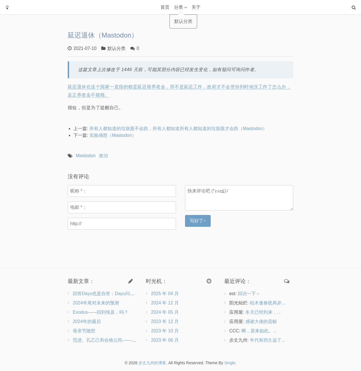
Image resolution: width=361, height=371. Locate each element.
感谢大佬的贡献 (261, 321)
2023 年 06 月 (165, 340)
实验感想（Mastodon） (112, 135)
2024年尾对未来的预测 (96, 302)
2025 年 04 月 (165, 293)
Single (229, 363)
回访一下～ (249, 293)
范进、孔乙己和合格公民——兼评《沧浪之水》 (120, 340)
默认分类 (116, 48)
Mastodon (86, 155)
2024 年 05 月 (165, 312)
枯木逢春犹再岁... (267, 302)
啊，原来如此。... (259, 330)
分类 (178, 7)
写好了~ (198, 220)
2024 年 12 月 (165, 302)
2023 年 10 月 (165, 330)
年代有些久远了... (267, 340)
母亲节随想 (84, 330)
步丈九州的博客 (152, 363)
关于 (196, 7)
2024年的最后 (87, 321)
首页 (165, 7)
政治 (103, 155)
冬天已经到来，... (263, 312)
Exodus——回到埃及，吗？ (100, 312)
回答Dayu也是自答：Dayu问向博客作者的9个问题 (123, 293)
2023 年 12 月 (165, 321)
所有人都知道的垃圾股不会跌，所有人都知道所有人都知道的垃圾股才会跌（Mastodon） (178, 128)
